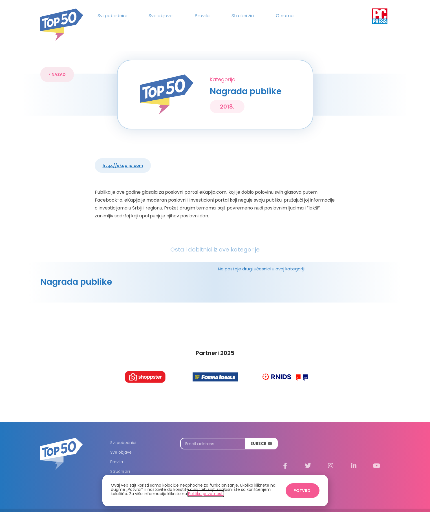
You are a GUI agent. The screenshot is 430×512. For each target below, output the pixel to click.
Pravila (202, 15)
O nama (285, 15)
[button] (57, 64)
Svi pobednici (112, 15)
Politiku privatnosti (206, 493)
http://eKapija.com (123, 155)
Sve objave (161, 15)
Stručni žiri (242, 15)
